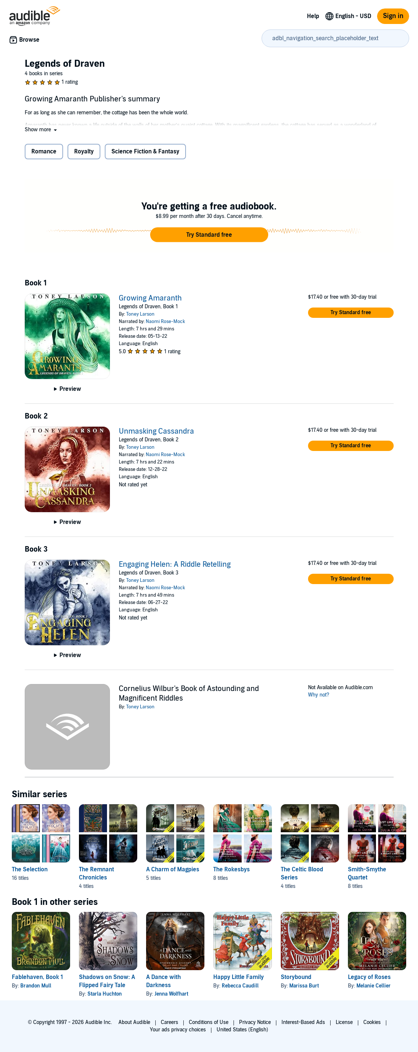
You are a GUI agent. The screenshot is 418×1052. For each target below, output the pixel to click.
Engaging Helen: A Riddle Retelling (175, 564)
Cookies (372, 1022)
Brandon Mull (35, 986)
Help (313, 16)
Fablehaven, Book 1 (37, 977)
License (344, 1022)
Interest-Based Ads (303, 1022)
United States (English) (242, 1030)
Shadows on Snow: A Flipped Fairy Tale (107, 981)
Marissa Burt (304, 986)
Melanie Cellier (373, 986)
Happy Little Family (238, 977)
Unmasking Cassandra (156, 431)
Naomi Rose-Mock (165, 321)
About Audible (134, 1022)
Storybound (296, 977)
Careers (169, 1022)
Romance (43, 151)
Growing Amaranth (150, 298)
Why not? (318, 695)
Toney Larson (140, 314)
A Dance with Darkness (163, 981)
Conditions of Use (208, 1022)
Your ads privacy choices (178, 1030)
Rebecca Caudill (240, 986)
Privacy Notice (255, 1022)
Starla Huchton (104, 994)
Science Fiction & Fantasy (145, 151)
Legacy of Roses (369, 977)
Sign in (393, 16)
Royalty (84, 151)
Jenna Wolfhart (171, 994)
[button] (41, 129)
